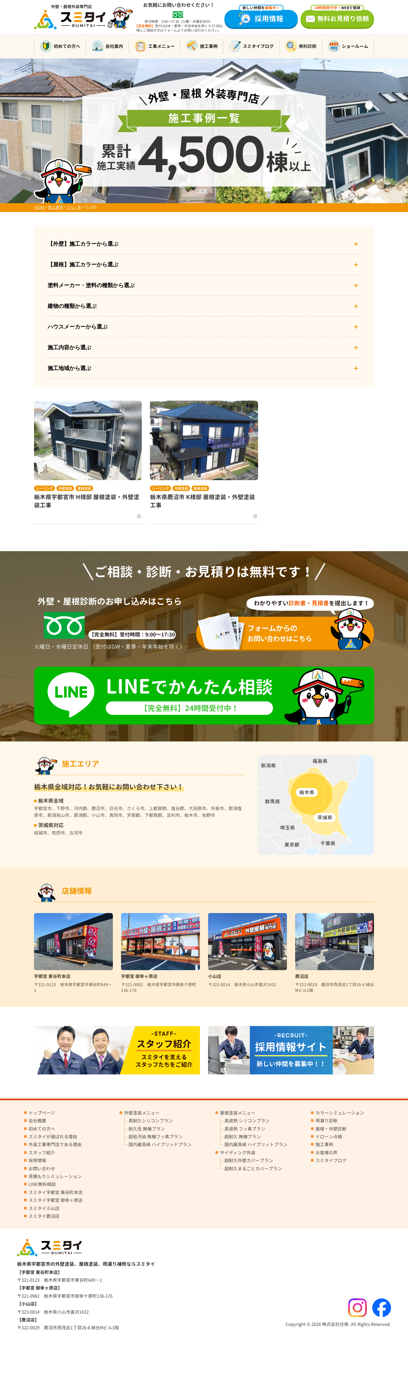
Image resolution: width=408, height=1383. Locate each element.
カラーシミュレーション (340, 1113)
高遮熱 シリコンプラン (247, 1121)
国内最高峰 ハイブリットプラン (255, 1144)
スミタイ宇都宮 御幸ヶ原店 (56, 1200)
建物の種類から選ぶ (204, 306)
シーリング (44, 488)
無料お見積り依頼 (340, 16)
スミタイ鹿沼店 (44, 1216)
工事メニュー (154, 46)
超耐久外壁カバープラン (248, 1160)
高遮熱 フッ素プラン (244, 1129)
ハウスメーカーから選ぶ (204, 327)
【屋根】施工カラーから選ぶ (204, 265)
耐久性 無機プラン (147, 1129)
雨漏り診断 (327, 1121)
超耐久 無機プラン (242, 1137)
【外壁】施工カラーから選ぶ (204, 244)
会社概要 (37, 1121)
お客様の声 (327, 1153)
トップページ (42, 1113)
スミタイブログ (251, 46)
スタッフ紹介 (42, 1153)
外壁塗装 (65, 488)
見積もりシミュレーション (55, 1176)
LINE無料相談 (42, 1184)
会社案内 (107, 46)
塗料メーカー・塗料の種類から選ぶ (204, 285)
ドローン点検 (329, 1137)
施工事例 (202, 46)
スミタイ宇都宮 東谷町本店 (56, 1192)
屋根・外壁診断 (331, 1129)
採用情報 (261, 17)
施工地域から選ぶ (204, 368)
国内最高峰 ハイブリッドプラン (160, 1144)
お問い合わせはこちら (289, 633)
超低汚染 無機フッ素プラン (156, 1137)
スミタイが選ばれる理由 (53, 1137)
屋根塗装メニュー (237, 1113)
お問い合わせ (42, 1169)
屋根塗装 (84, 488)
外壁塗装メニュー (141, 1113)
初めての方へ (60, 46)
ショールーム (348, 46)
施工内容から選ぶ (204, 347)
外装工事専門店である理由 (55, 1144)
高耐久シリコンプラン (151, 1121)
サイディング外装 (237, 1153)
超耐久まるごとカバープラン (253, 1169)
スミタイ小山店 (44, 1208)
